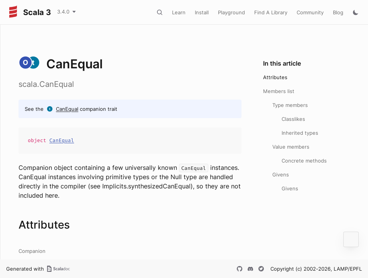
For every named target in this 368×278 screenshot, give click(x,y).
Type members (290, 105)
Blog (338, 12)
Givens (280, 174)
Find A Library (270, 12)
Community (310, 12)
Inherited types (300, 133)
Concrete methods (304, 161)
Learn (179, 12)
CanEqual (67, 109)
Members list (278, 91)
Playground (231, 12)
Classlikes (293, 119)
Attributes (275, 77)
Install (202, 12)
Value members (290, 147)
